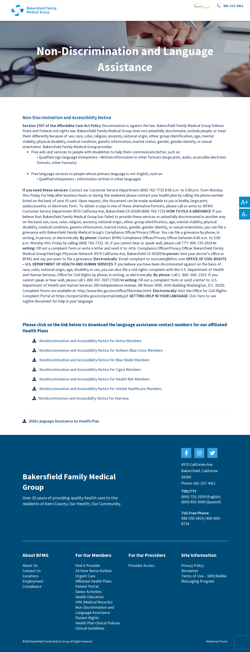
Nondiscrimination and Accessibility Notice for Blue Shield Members (94, 359)
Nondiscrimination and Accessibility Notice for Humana (83, 398)
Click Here (197, 295)
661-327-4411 (233, 5)
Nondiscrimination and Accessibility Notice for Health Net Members (94, 379)
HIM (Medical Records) (93, 602)
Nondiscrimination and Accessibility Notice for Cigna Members (89, 369)
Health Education (89, 596)
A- (244, 214)
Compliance (31, 586)
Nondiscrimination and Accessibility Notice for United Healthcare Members (100, 388)
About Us (30, 565)
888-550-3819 (192, 518)
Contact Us (31, 570)
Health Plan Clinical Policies (97, 622)
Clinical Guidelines (89, 628)
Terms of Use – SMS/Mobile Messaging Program (203, 578)
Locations (30, 575)
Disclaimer (189, 570)
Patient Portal (86, 586)
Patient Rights (87, 617)
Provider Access (141, 565)
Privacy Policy (192, 565)
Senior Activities (88, 591)
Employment (32, 581)
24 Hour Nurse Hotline (93, 570)
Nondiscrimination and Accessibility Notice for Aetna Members (89, 340)
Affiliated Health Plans (93, 581)
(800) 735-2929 (193, 496)
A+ (244, 202)
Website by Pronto (217, 641)
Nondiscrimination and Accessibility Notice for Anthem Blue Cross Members (100, 350)
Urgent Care (85, 575)
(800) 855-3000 (193, 501)
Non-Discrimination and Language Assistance (94, 610)
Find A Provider (87, 565)
